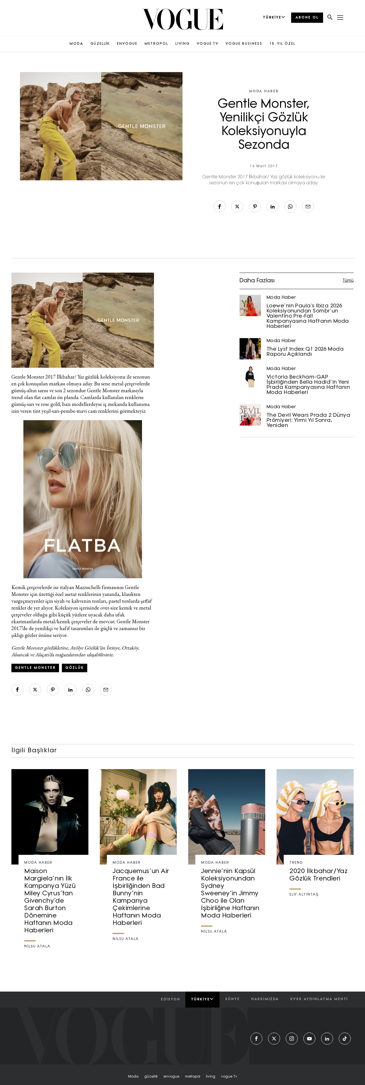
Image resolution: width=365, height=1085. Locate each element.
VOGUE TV (207, 44)
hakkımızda (265, 999)
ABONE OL (307, 17)
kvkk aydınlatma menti (319, 999)
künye (232, 999)
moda (133, 1076)
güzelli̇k (151, 1076)
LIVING (182, 44)
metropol (192, 1076)
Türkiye (202, 999)
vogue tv (229, 1076)
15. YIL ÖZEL (282, 44)
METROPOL (156, 44)
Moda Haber (264, 91)
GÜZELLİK (100, 44)
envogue (171, 1076)
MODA (76, 44)
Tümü (348, 281)
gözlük (74, 668)
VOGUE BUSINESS (244, 44)
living (210, 1076)
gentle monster (35, 668)
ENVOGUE (127, 44)
